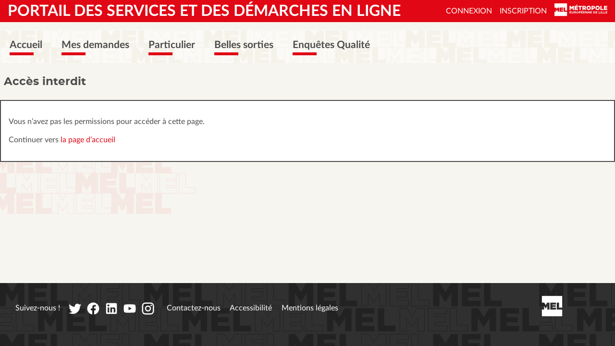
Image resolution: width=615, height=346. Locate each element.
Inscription (523, 11)
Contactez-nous (194, 308)
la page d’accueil (88, 140)
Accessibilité (251, 308)
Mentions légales (310, 308)
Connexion (469, 11)
